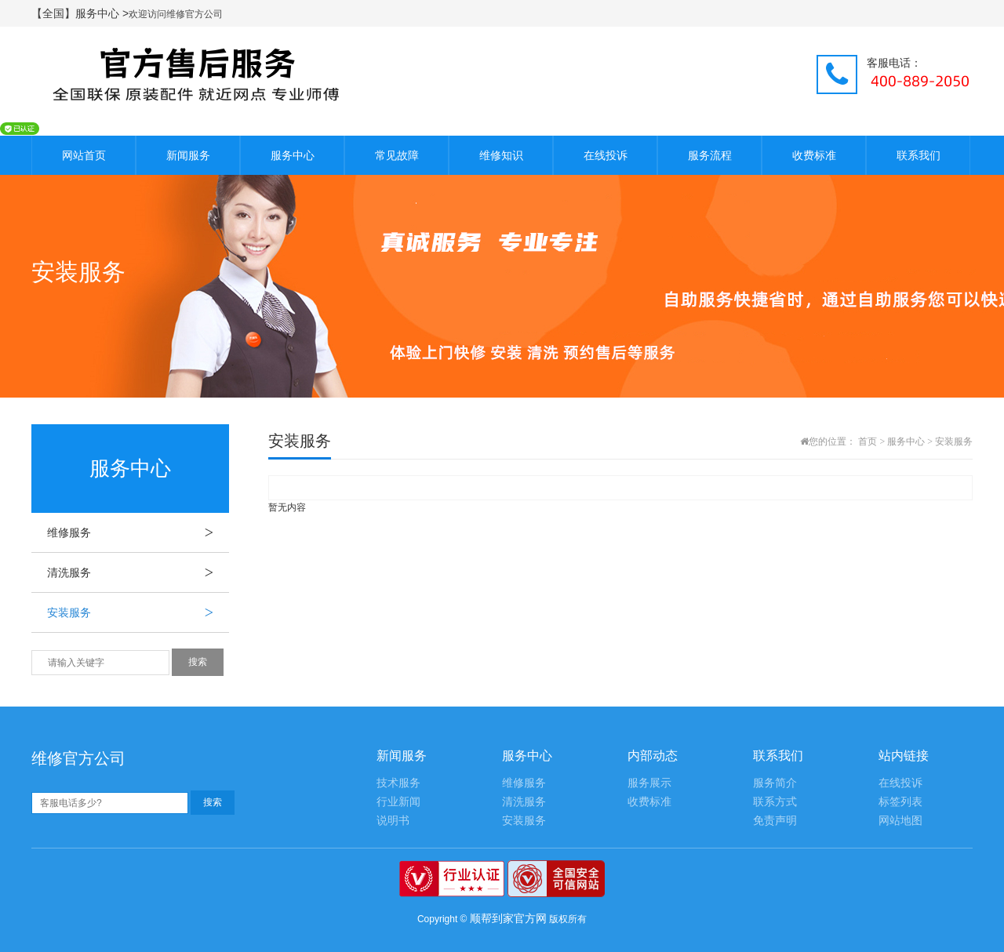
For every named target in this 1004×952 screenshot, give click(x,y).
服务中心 (293, 155)
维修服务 (138, 532)
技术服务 (398, 783)
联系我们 (918, 155)
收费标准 (814, 155)
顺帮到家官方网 (508, 918)
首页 (867, 441)
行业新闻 (398, 802)
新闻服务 (188, 155)
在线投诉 (606, 155)
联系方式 (775, 802)
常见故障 (397, 155)
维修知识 (501, 155)
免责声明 (775, 821)
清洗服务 (138, 572)
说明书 (392, 821)
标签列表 (900, 802)
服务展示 (649, 783)
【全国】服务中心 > (80, 13)
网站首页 (84, 155)
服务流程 (710, 155)
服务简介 (775, 783)
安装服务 (138, 612)
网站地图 (900, 821)
